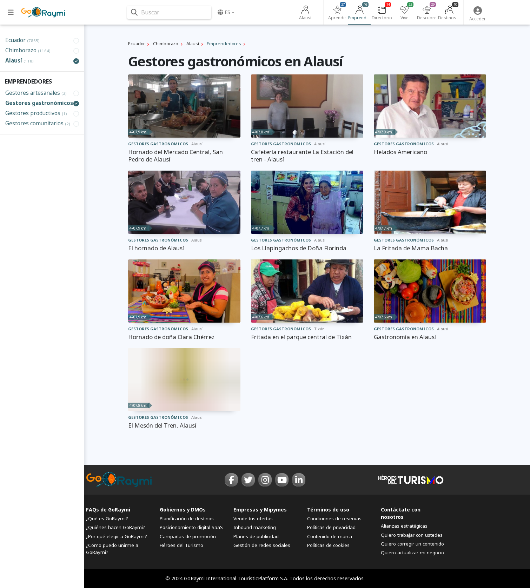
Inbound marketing (254, 527)
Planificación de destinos (187, 518)
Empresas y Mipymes (260, 509)
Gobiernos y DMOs (183, 509)
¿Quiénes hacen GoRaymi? (115, 527)
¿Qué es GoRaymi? (107, 518)
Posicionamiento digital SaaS (191, 527)
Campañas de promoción (188, 536)
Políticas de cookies (328, 545)
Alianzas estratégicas (404, 526)
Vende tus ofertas (253, 518)
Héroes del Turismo (181, 545)
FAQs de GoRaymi (108, 509)
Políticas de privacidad (331, 527)
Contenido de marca (329, 536)
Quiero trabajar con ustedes (412, 535)
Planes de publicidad (256, 536)
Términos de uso (328, 509)
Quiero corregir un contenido (412, 544)
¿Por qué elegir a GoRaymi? (116, 536)
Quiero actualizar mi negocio (412, 552)
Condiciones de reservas (334, 518)
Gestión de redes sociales (261, 545)
